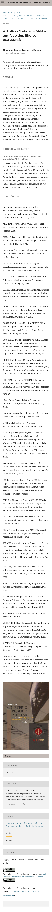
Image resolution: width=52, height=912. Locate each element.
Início (6, 13)
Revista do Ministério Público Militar (29, 2)
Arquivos (15, 13)
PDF (9, 756)
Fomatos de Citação (16, 804)
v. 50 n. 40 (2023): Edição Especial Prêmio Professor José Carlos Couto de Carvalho (25, 16)
